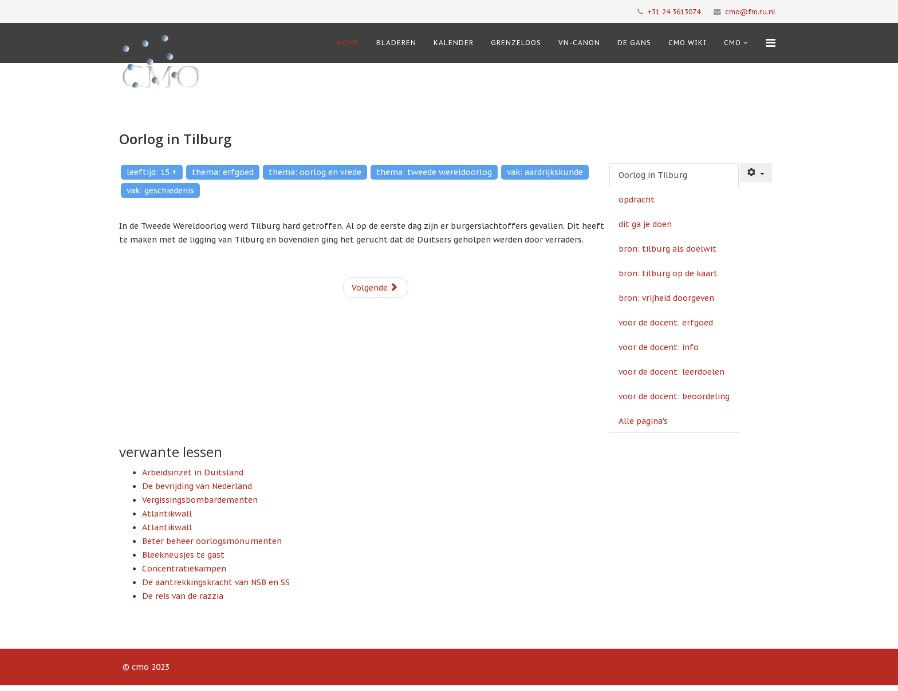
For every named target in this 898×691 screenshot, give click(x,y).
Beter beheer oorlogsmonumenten (212, 541)
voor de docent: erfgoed (666, 322)
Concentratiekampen (184, 568)
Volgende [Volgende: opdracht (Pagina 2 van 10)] (375, 288)
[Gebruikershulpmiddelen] (756, 172)
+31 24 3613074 (673, 11)
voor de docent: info (659, 347)
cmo (732, 42)
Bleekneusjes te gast (183, 555)
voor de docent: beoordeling (674, 396)
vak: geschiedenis (160, 190)
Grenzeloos (516, 42)
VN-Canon (579, 42)
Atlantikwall (167, 514)
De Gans (634, 42)
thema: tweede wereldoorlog (434, 172)
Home (348, 42)
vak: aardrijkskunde (545, 172)
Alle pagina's (643, 421)
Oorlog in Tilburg (653, 175)
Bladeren (396, 42)
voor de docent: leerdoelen (671, 372)
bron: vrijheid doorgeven (666, 298)
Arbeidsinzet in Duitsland (192, 472)
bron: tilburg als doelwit (667, 249)
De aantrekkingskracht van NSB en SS (216, 582)
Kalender (454, 42)
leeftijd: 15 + (152, 172)
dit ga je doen (645, 224)
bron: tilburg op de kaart (668, 273)
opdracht (637, 199)
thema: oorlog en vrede (315, 172)
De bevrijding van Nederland (197, 486)
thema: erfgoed (223, 172)
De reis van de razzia (182, 596)
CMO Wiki (687, 42)
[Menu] (770, 43)
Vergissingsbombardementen (200, 500)
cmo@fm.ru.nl (750, 11)
